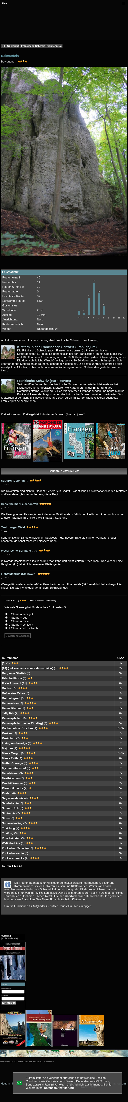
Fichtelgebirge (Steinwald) (18, 574)
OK (19, 1083)
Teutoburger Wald (13, 527)
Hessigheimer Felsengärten (19, 504)
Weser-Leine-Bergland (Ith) (19, 550)
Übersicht (13, 45)
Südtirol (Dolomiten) (14, 480)
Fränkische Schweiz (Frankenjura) (41, 45)
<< (3, 45)
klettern (5, 1083)
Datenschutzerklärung (59, 1088)
